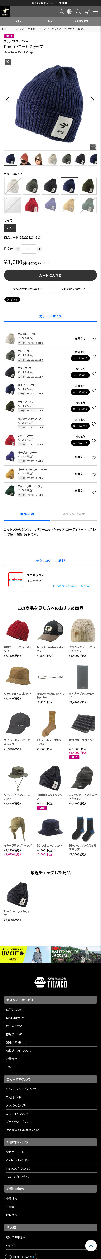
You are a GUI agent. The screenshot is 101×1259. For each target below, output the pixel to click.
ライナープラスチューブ (82, 695)
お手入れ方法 (14, 1026)
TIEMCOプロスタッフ (18, 1168)
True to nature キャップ (50, 649)
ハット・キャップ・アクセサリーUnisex (64, 28)
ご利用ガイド (13, 1097)
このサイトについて (17, 1113)
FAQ (8, 1067)
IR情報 (10, 1207)
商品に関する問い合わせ (28, 289)
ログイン (11, 1245)
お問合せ (11, 1059)
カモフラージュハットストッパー (50, 695)
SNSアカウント (15, 1152)
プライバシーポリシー (19, 1122)
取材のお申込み (15, 1237)
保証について (14, 1010)
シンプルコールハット (49, 845)
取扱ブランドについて (19, 1050)
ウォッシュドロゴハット (18, 694)
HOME (4, 28)
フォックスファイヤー (26, 28)
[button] (9, 99)
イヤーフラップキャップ (17, 845)
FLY (19, 21)
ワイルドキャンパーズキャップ (17, 742)
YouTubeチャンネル (18, 1160)
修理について (14, 1034)
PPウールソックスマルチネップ (82, 847)
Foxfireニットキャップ (49, 796)
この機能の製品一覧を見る (74, 586)
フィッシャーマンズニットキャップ (83, 796)
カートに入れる (50, 275)
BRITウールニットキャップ (18, 649)
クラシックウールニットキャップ (82, 649)
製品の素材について (18, 1042)
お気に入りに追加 (73, 289)
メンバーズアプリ (16, 1105)
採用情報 (11, 1215)
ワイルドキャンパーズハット (17, 796)
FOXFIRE (82, 21)
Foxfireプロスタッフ (18, 1176)
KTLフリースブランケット (82, 742)
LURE (51, 21)
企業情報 (11, 1199)
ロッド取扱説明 (15, 1018)
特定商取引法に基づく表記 (22, 1130)
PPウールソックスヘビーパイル (50, 742)
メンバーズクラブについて (21, 1089)
